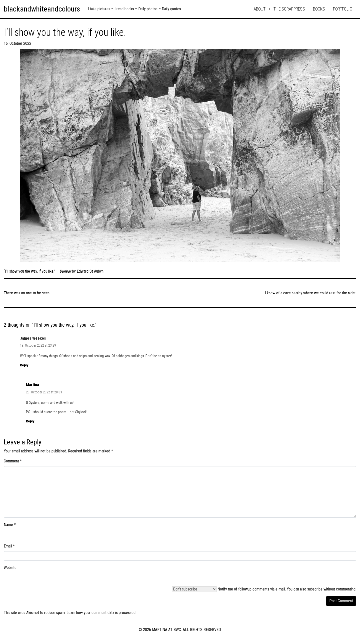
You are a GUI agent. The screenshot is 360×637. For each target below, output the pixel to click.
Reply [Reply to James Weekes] (24, 365)
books (319, 9)
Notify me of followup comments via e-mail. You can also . (264, 589)
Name (10, 524)
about (260, 9)
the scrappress (289, 9)
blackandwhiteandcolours (42, 9)
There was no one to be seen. (27, 293)
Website (10, 567)
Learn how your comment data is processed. (101, 612)
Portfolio (342, 9)
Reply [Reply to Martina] (30, 421)
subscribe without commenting (331, 589)
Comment (13, 461)
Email (9, 546)
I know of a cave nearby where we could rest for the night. (310, 293)
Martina (32, 384)
